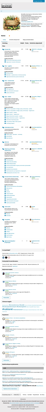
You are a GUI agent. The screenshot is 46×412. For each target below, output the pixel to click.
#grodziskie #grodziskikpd (37, 305)
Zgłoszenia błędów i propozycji (10, 241)
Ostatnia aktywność (14, 39)
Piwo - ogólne (8, 66)
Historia (7, 142)
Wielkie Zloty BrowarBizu (11, 161)
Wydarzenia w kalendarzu (10, 389)
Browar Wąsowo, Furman (10, 289)
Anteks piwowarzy (36, 176)
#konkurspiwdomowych (9, 307)
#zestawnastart (18, 309)
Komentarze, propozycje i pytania (13, 60)
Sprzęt (7, 190)
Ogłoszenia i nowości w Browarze (13, 62)
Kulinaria (8, 228)
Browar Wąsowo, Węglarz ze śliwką (12, 343)
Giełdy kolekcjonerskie (11, 163)
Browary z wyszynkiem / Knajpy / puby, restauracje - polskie (19, 108)
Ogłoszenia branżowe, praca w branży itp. (15, 76)
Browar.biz (7, 49)
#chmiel (26, 305)
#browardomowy (14, 305)
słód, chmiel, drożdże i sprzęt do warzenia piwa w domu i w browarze (24, 403)
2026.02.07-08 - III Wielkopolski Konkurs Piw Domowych (14, 374)
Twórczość (7, 206)
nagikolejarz (15, 266)
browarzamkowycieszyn (32, 309)
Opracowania (9, 197)
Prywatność (36, 394)
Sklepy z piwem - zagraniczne (12, 114)
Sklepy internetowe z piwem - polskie (14, 116)
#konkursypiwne (21, 307)
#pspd (35, 306)
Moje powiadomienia (28, 39)
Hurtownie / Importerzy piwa (12, 119)
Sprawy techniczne (10, 92)
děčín (38, 309)
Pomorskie (11, 276)
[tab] (4, 40)
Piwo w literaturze (36, 219)
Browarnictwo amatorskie (12, 176)
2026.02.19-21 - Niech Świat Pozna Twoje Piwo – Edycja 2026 (15, 384)
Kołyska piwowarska (10, 195)
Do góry (42, 394)
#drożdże (30, 305)
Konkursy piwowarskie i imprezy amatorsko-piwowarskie (18, 165)
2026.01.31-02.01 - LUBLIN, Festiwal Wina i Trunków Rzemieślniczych (16, 371)
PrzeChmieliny (9, 235)
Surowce (8, 191)
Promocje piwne (9, 167)
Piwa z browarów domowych (12, 90)
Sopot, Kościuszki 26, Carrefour (12, 272)
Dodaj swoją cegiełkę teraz (27, 21)
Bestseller (8, 215)
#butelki (21, 305)
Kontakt (30, 394)
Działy (4, 39)
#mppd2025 (31, 306)
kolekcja (41, 309)
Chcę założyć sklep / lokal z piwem (13, 121)
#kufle (28, 306)
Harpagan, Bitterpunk (10, 352)
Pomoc (24, 394)
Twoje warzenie (9, 193)
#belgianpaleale (5, 305)
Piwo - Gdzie (8, 96)
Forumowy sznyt (7, 394)
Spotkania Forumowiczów (11, 169)
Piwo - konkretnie (9, 80)
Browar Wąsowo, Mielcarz (38, 80)
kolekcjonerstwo (36, 240)
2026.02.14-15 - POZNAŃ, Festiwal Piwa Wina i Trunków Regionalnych (16, 381)
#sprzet (38, 306)
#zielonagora (25, 309)
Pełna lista (6, 297)
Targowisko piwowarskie (11, 199)
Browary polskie (9, 73)
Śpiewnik (8, 213)
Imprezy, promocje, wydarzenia (10, 149)
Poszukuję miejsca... (10, 123)
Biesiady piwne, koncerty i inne (12, 172)
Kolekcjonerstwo (9, 127)
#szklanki (7, 309)
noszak (3, 311)
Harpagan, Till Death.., (10, 335)
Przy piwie (7, 219)
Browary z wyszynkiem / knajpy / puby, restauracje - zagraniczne (20, 110)
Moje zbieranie (9, 138)
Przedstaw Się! (9, 229)
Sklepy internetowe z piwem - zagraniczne (15, 117)
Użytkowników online (13, 253)
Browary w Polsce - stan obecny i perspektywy (15, 318)
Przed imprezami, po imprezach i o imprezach (16, 171)
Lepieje (33, 206)
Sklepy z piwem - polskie (11, 112)
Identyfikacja (9, 136)
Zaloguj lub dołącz (39, 1)
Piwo (3, 46)
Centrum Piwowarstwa (26, 25)
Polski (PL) (17, 394)
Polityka (8, 231)
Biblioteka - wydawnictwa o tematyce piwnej (16, 74)
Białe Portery (9, 237)
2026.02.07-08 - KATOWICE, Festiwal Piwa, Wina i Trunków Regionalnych (17, 377)
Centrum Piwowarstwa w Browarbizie (14, 186)
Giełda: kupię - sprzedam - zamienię (14, 134)
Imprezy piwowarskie (10, 202)
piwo (6, 311)
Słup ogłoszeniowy (10, 233)
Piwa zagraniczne (10, 89)
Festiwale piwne (9, 160)
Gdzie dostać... (9, 188)
